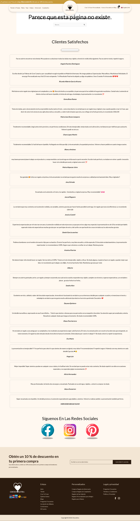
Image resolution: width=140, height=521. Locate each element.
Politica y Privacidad (109, 494)
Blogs (42, 499)
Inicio (42, 489)
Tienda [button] (12, 8)
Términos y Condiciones (110, 491)
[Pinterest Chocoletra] (92, 438)
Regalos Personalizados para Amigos (83, 496)
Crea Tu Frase (44, 494)
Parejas (18, 8)
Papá (27, 8)
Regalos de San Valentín (79, 494)
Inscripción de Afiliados (47, 504)
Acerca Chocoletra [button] (106, 7)
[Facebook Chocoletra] (48, 438)
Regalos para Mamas (78, 499)
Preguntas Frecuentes (47, 501)
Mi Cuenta (43, 509)
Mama (23, 8)
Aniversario (38, 8)
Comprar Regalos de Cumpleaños (81, 491)
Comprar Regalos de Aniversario (81, 489)
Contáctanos (44, 506)
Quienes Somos (44, 496)
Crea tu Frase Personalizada (92, 7)
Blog (115, 7)
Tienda (42, 491)
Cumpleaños (45, 8)
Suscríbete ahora (122, 462)
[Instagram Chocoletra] (70, 438)
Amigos (31, 8)
